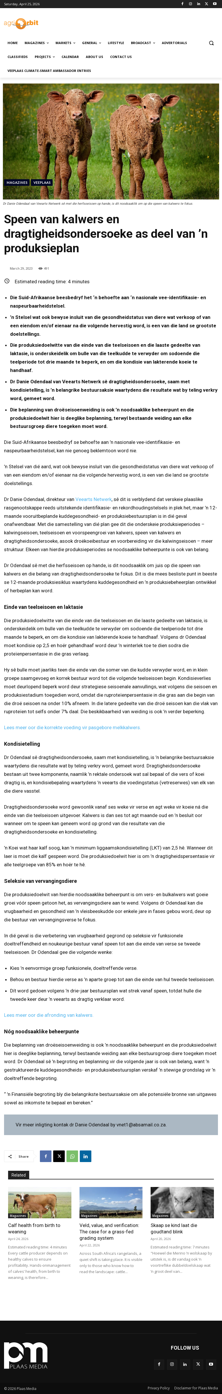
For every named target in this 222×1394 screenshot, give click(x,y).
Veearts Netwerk (93, 499)
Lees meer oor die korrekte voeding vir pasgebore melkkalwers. (72, 727)
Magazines (16, 182)
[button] (211, 43)
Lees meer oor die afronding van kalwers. (49, 1015)
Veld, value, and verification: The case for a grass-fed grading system (109, 1231)
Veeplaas (42, 182)
